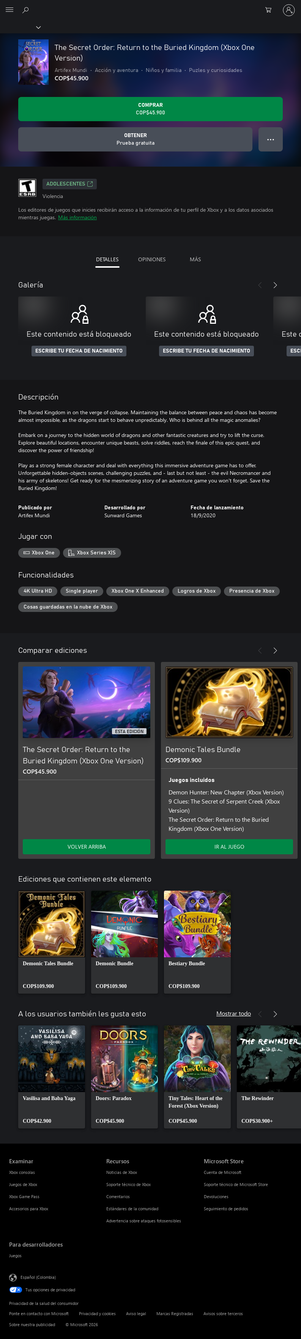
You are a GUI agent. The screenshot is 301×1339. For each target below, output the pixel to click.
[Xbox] (20, 26)
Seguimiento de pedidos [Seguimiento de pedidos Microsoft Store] (226, 1208)
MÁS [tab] (195, 259)
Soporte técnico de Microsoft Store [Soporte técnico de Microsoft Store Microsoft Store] (236, 1184)
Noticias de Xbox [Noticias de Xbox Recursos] (121, 1172)
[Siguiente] (275, 285)
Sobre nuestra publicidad (32, 1324)
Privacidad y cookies (97, 1313)
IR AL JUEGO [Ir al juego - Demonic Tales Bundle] (229, 846)
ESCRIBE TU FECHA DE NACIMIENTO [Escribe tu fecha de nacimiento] (79, 351)
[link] (51, 942)
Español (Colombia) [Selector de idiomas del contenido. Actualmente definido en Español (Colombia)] (38, 1277)
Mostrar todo (233, 1013)
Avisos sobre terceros (223, 1313)
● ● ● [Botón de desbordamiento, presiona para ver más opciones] (270, 139)
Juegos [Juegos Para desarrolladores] (15, 1255)
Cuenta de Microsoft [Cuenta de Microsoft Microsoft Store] (222, 1172)
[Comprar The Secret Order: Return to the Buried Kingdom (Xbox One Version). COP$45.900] (150, 109)
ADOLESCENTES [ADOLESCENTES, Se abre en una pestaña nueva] (69, 184)
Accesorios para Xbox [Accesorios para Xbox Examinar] (28, 1208)
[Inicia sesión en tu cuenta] (289, 10)
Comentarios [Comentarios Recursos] (118, 1196)
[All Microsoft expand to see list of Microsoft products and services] (9, 10)
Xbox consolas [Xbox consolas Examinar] (22, 1172)
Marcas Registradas (174, 1313)
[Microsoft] (150, 5)
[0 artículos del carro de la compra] (271, 10)
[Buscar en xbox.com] (26, 10)
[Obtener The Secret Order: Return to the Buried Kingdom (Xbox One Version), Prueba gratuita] (135, 139)
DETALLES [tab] (107, 259)
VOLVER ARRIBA (87, 846)
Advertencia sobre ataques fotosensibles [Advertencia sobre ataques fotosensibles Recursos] (143, 1220)
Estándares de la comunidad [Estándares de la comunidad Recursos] (132, 1208)
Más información (77, 217)
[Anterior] (260, 285)
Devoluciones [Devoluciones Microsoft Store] (216, 1196)
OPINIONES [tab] (151, 259)
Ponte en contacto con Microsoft (39, 1313)
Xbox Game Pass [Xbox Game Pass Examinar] (24, 1196)
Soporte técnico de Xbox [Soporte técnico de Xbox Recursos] (128, 1184)
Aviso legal (136, 1313)
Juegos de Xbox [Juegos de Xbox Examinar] (23, 1184)
